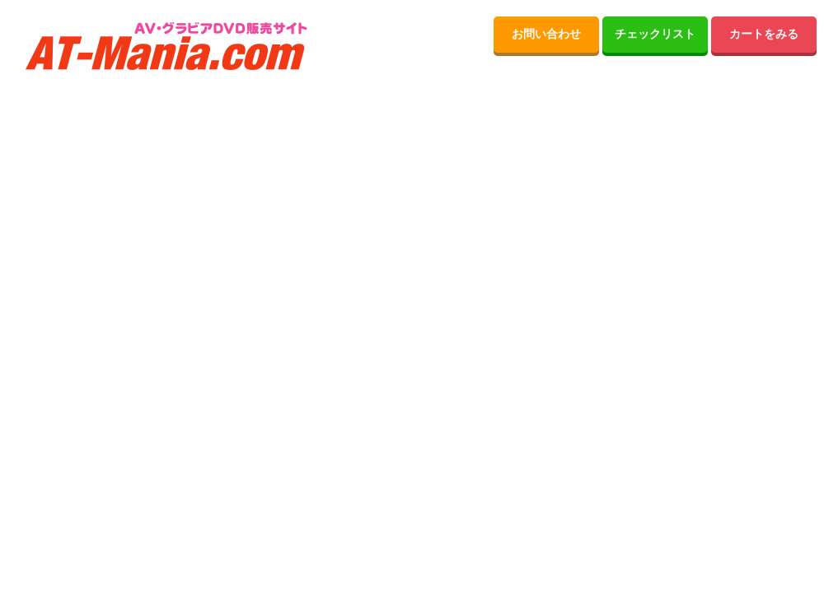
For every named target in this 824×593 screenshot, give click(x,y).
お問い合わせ (546, 34)
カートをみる (763, 34)
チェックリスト (655, 34)
